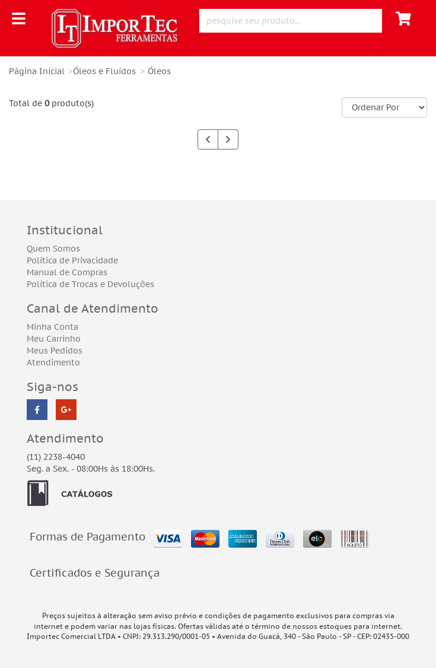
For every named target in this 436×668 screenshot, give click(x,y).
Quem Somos (53, 248)
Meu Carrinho (54, 338)
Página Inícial (37, 71)
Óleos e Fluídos (104, 71)
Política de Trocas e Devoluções (90, 284)
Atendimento (53, 362)
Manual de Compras (67, 272)
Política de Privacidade (72, 260)
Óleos (159, 71)
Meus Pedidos (54, 350)
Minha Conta (52, 327)
